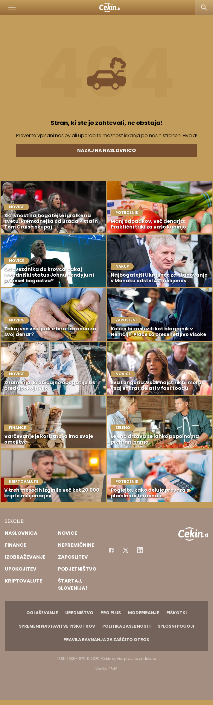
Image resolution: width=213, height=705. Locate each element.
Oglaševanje (42, 613)
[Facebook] (111, 550)
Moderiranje (143, 613)
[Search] (204, 7)
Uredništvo (79, 613)
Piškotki (176, 613)
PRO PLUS (111, 613)
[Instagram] (140, 550)
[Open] (12, 7)
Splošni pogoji (176, 626)
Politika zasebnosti (126, 626)
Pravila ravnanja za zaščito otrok (106, 640)
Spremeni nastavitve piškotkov (57, 626)
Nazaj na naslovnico (106, 150)
